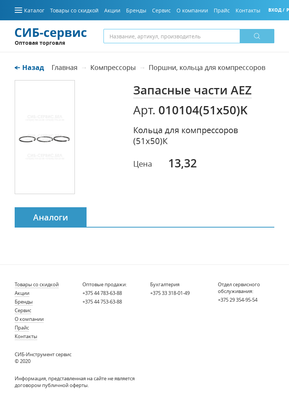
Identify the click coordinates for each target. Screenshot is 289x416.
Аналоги (50, 217)
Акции (22, 293)
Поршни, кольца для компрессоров (207, 67)
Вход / (276, 10)
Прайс (22, 327)
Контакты (26, 336)
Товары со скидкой (37, 284)
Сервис (23, 310)
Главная (65, 67)
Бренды (24, 301)
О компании (29, 319)
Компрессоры (113, 67)
